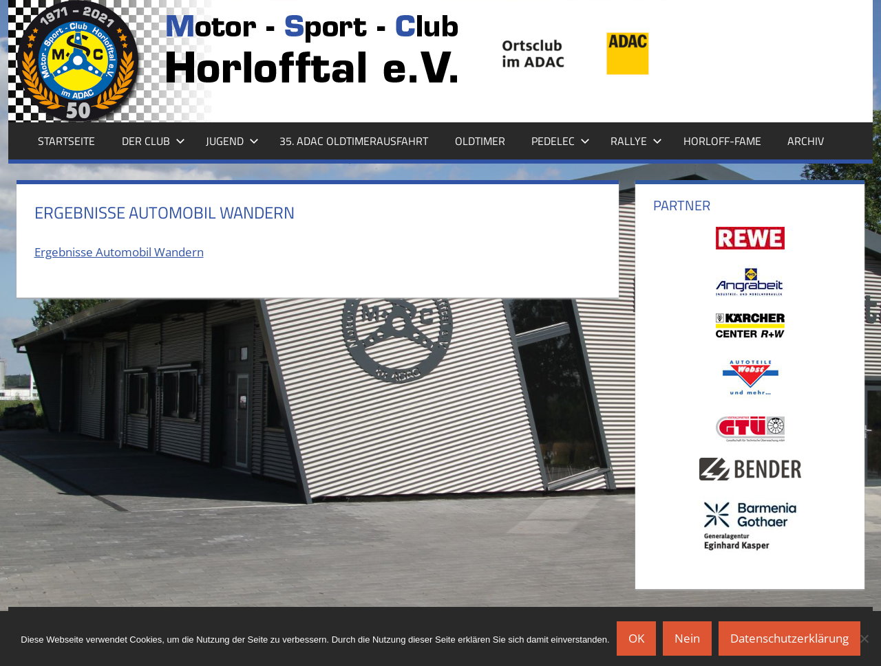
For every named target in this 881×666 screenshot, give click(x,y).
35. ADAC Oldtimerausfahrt (353, 141)
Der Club (153, 141)
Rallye (636, 141)
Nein (687, 638)
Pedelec (560, 141)
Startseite (66, 141)
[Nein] (864, 638)
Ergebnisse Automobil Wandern (119, 252)
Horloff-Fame (722, 141)
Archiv (805, 141)
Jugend (232, 141)
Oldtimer (480, 141)
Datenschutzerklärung (789, 638)
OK (636, 638)
